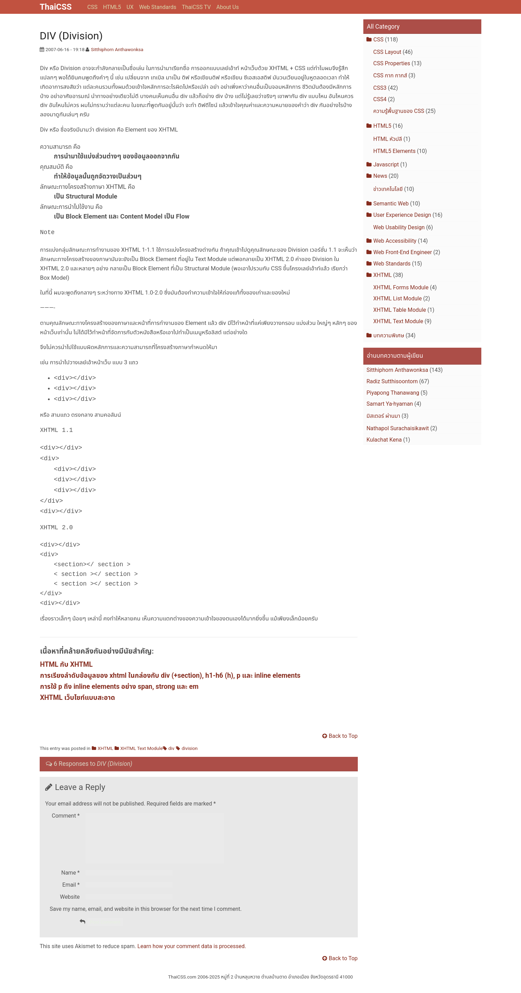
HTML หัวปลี (387, 139)
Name (70, 881)
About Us (227, 7)
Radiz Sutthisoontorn (392, 381)
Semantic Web (391, 203)
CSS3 (379, 88)
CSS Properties (391, 63)
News (380, 176)
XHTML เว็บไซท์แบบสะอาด (77, 698)
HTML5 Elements (394, 151)
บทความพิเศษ (388, 335)
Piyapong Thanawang (392, 392)
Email (71, 893)
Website (70, 906)
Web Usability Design (399, 227)
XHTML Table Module (399, 310)
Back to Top (343, 736)
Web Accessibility (394, 241)
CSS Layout (387, 52)
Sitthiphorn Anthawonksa (117, 49)
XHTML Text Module (141, 749)
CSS (92, 7)
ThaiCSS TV (196, 7)
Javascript (386, 164)
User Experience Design (402, 215)
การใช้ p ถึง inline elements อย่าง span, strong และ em (119, 687)
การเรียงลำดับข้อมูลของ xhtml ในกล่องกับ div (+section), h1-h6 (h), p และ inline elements (170, 676)
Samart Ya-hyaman (389, 404)
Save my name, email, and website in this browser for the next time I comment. (146, 918)
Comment (66, 816)
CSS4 (379, 99)
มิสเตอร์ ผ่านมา (383, 416)
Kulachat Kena (384, 439)
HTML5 (112, 7)
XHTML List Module (397, 298)
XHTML (105, 749)
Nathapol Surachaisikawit (397, 428)
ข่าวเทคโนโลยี (388, 189)
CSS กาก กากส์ (390, 75)
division (189, 749)
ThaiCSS (56, 7)
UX (130, 7)
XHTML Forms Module (401, 287)
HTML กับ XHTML (66, 665)
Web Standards (157, 7)
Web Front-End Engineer (402, 252)
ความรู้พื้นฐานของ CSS (398, 111)
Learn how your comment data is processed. (191, 955)
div (171, 749)
